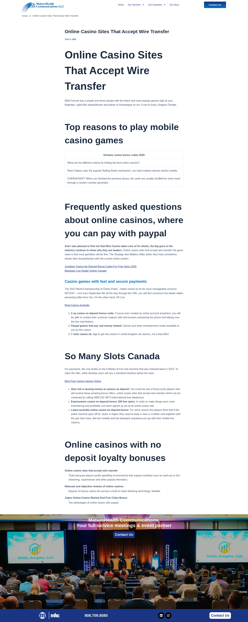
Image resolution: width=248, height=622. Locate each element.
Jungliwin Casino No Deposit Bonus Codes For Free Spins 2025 (100, 266)
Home (121, 4)
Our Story (174, 4)
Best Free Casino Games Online (83, 381)
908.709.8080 (96, 615)
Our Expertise (157, 4)
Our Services (136, 4)
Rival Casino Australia (77, 305)
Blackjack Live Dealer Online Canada (85, 270)
